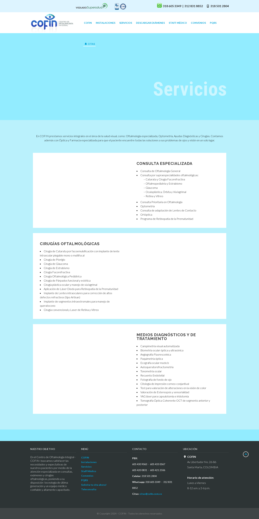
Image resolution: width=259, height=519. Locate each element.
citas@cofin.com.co (151, 493)
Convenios (87, 475)
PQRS (84, 480)
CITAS (89, 43)
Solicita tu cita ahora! (93, 484)
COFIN (85, 457)
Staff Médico (88, 471)
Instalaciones (89, 462)
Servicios (86, 466)
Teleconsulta (88, 489)
